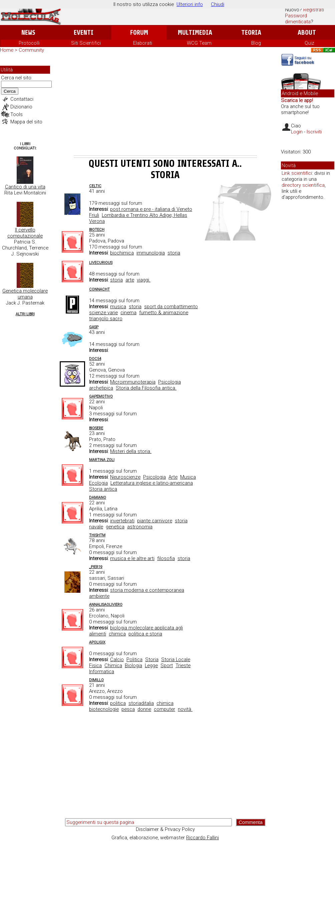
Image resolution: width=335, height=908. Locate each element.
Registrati (313, 10)
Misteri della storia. (130, 451)
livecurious (100, 263)
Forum (139, 32)
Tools (16, 114)
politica (118, 703)
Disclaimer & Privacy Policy (165, 829)
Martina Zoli (101, 460)
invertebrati (122, 521)
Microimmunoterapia (132, 382)
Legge (151, 665)
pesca (128, 709)
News (28, 32)
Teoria (251, 32)
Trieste (183, 665)
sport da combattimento (171, 307)
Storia (151, 659)
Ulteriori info (190, 4)
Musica (188, 477)
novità (185, 709)
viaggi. (143, 280)
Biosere (96, 428)
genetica (115, 527)
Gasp (93, 327)
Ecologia (98, 483)
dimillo (96, 680)
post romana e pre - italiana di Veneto (151, 209)
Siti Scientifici (86, 43)
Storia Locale (175, 659)
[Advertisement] (165, 105)
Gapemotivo (101, 396)
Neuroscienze (125, 477)
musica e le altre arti (132, 558)
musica (118, 307)
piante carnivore (154, 521)
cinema (128, 313)
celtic (95, 186)
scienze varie (103, 313)
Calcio (117, 659)
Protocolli (29, 43)
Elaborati (142, 43)
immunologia (150, 253)
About (307, 32)
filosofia (166, 558)
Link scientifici (297, 173)
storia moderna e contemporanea (147, 590)
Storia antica (103, 489)
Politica (134, 659)
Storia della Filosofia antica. (146, 388)
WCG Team (199, 43)
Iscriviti (314, 132)
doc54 (95, 359)
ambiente (99, 596)
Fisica (95, 665)
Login (297, 132)
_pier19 (95, 567)
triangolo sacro (105, 319)
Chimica (113, 665)
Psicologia (154, 477)
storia (174, 253)
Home (6, 50)
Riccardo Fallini (202, 838)
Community (31, 50)
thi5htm (97, 535)
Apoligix (97, 642)
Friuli (94, 215)
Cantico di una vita (25, 187)
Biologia (133, 665)
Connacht (99, 289)
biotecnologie (104, 709)
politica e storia (145, 634)
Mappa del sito (26, 122)
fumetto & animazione (163, 313)
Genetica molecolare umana (25, 294)
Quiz (309, 43)
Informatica (101, 671)
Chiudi (217, 4)
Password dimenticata (298, 19)
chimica (117, 634)
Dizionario (21, 107)
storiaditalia (141, 703)
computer (164, 709)
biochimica (122, 253)
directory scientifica (303, 185)
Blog (256, 43)
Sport (166, 665)
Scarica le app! (297, 100)
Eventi (83, 32)
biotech (96, 230)
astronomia (139, 527)
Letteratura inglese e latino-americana (151, 483)
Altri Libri (25, 314)
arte (129, 280)
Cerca (10, 91)
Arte (173, 477)
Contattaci (21, 99)
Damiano (97, 497)
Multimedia (195, 32)
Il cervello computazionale (25, 233)
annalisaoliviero (105, 604)
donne (144, 709)
